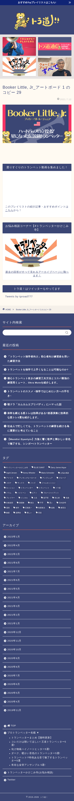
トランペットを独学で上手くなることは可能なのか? (37, 369)
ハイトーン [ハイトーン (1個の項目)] (21, 493)
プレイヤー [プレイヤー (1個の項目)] (10, 498)
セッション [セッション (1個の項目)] (10, 488)
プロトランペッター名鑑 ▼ (23, 732)
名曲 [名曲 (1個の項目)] (67, 498)
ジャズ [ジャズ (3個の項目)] (32, 483)
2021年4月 (13, 597)
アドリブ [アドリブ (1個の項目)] (9, 478)
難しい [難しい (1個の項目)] (29, 513)
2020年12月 (14, 632)
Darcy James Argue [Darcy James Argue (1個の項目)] (58, 467)
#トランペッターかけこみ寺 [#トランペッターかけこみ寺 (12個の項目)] (17, 467)
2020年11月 (14, 640)
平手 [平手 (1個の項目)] (41, 503)
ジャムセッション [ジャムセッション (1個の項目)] (48, 483)
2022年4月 (13, 545)
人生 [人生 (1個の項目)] (35, 498)
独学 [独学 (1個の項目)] (17, 508)
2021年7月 (13, 571)
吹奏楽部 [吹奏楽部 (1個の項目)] (9, 503)
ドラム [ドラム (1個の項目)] (8, 493)
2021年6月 (13, 580)
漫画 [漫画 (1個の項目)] (8, 508)
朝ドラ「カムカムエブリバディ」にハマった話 (34, 404)
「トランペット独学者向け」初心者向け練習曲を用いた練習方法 (38, 358)
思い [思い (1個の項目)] (51, 503)
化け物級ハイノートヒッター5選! (30, 749)
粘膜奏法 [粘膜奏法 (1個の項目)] (41, 508)
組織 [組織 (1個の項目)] (53, 508)
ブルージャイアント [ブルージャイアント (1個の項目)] (51, 493)
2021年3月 (13, 606)
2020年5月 (13, 693)
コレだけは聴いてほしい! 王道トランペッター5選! (38, 743)
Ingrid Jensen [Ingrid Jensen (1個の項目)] (11, 473)
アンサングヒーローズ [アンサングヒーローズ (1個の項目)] (27, 478)
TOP (11, 725)
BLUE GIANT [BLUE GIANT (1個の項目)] (39, 467)
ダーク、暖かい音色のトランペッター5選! (35, 753)
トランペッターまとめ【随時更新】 (32, 737)
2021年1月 (13, 623)
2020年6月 (13, 684)
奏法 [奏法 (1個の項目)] (32, 503)
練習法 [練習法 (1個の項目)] (63, 508)
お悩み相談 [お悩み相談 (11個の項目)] (64, 473)
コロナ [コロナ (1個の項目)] (8, 483)
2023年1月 (13, 536)
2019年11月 (14, 710)
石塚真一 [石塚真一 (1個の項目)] (28, 508)
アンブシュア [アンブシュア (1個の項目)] (47, 478)
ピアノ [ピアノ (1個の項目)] (34, 493)
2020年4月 (13, 701)
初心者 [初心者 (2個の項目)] (57, 498)
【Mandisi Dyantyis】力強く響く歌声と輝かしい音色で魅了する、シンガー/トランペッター (39, 441)
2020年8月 (13, 667)
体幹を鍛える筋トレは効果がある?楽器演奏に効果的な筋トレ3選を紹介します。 (37, 415)
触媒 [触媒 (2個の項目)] (8, 513)
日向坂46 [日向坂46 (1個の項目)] (62, 503)
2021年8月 (13, 562)
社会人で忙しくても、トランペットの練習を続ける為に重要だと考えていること (38, 428)
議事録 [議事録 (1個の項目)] (18, 513)
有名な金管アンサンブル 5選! (28, 765)
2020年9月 (13, 658)
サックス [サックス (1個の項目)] (20, 483)
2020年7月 (13, 675)
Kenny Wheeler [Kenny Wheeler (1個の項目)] (29, 473)
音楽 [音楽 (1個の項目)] (40, 513)
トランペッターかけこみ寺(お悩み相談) (30, 772)
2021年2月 (13, 615)
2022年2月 (13, 554)
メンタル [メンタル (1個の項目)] (24, 498)
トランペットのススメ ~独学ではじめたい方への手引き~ (38, 393)
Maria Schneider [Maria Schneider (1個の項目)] (47, 473)
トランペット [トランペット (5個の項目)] (44, 488)
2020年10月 (14, 649)
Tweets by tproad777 (19, 296)
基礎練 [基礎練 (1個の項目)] (21, 503)
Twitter (11, 779)
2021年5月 (13, 589)
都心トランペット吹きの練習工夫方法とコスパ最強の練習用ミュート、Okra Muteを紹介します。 (38, 380)
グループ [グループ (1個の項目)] (62, 478)
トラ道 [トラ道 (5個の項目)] (58, 488)
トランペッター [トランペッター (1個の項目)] (27, 488)
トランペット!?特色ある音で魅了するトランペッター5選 (39, 759)
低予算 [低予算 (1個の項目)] (46, 498)
